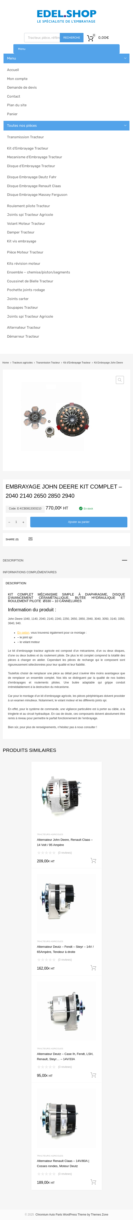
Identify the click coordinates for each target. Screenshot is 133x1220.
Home (5, 362)
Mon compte (17, 79)
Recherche (71, 37)
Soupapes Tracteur (22, 307)
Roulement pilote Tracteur (28, 206)
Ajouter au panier (78, 522)
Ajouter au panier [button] (93, 861)
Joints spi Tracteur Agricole (30, 215)
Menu (21, 49)
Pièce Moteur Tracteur (25, 252)
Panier (12, 114)
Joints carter (18, 299)
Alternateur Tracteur (24, 327)
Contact (13, 96)
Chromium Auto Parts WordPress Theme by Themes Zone (71, 1214)
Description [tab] (13, 560)
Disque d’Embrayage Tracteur (31, 166)
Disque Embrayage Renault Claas (34, 186)
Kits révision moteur (23, 263)
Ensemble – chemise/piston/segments (38, 272)
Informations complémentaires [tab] (30, 572)
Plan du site (17, 105)
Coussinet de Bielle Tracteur (30, 281)
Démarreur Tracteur (23, 336)
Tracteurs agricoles (22, 362)
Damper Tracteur (20, 232)
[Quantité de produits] (16, 522)
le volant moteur (30, 642)
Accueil (13, 70)
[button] (120, 380)
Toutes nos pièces (22, 125)
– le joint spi (24, 637)
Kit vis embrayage (21, 241)
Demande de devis (22, 87)
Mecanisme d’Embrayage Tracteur (34, 157)
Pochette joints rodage (26, 290)
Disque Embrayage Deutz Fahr (32, 177)
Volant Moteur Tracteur (26, 223)
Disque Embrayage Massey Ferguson (37, 195)
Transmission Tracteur (25, 137)
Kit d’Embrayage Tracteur (27, 148)
